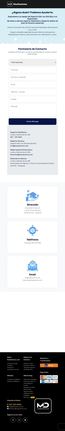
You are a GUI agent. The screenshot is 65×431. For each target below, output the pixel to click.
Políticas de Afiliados (13, 381)
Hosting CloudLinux (29, 381)
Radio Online (27, 389)
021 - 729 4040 (16, 137)
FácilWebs (27, 395)
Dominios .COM (28, 363)
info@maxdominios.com (19, 146)
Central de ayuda (12, 363)
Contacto (10, 365)
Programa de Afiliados (13, 379)
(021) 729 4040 (36, 243)
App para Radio (28, 391)
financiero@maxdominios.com (21, 155)
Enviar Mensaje (32, 121)
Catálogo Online (28, 393)
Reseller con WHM (29, 387)
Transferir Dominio (29, 367)
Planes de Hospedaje (30, 379)
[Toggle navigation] (62, 4)
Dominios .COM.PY (29, 365)
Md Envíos (29, 397)
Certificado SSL (28, 369)
